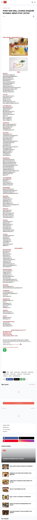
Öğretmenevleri (6, 427)
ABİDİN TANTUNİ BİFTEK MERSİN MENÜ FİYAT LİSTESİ (20, 504)
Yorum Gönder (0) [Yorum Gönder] (18, 403)
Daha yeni (4, 408)
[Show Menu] (2, 2)
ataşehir (11, 372)
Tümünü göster (32, 384)
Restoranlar (5, 431)
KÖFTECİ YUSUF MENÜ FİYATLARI (17, 489)
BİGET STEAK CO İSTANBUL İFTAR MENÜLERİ (20, 496)
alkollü (9, 8)
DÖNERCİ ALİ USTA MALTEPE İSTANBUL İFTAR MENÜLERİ (20, 474)
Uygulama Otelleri (6, 425)
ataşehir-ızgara (17, 372)
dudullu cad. (5, 375)
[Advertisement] (18, 27)
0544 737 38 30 (16, 344)
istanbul (10, 375)
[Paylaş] (33, 16)
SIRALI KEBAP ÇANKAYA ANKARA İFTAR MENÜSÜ (21, 466)
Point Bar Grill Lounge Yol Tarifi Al (10, 347)
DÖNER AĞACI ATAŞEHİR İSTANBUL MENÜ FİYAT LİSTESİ (21, 481)
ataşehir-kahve (30, 372)
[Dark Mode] (32, 2)
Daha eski (33, 408)
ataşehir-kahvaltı (24, 372)
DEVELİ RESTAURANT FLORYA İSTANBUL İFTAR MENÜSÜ (21, 512)
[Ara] (35, 2)
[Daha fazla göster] (27, 379)
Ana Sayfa (5, 8)
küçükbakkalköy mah (16, 375)
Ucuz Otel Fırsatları (6, 429)
